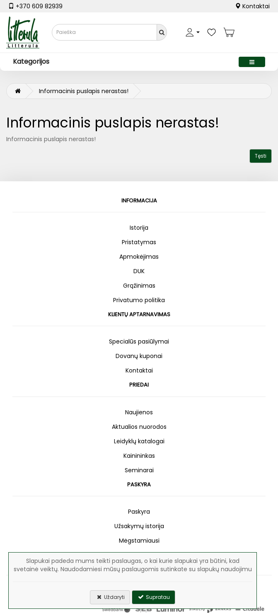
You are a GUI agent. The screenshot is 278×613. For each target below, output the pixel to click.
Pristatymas (139, 242)
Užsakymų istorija (139, 526)
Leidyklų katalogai (139, 441)
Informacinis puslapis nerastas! (83, 91)
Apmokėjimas (139, 256)
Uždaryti (110, 597)
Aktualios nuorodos (139, 427)
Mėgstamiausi (139, 540)
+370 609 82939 (35, 6)
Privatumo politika (139, 300)
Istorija (139, 228)
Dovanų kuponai (139, 356)
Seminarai (139, 470)
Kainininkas (139, 456)
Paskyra (139, 511)
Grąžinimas (139, 285)
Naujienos (139, 412)
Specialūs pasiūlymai (139, 341)
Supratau (153, 597)
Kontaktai (252, 6)
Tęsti (260, 155)
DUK (139, 271)
